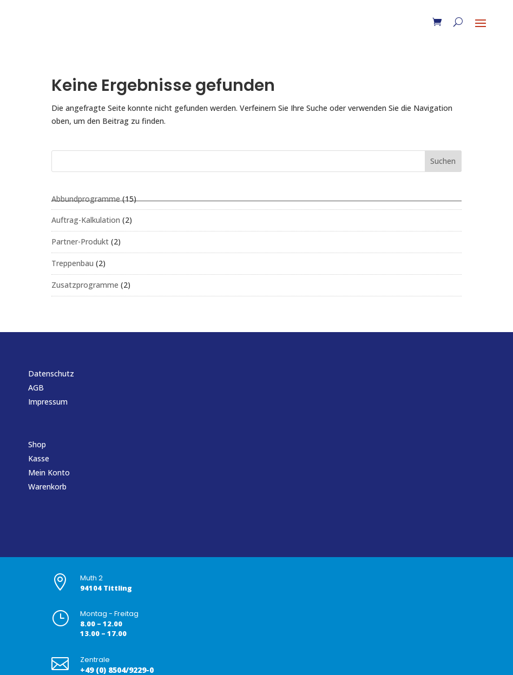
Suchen (443, 161)
